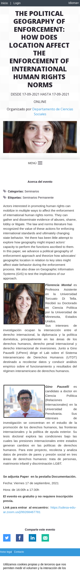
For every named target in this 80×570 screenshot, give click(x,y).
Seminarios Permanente (38, 197)
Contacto (19, 551)
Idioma (73, 3)
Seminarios (32, 191)
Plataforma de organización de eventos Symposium (40, 559)
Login (16, 3)
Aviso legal (6, 551)
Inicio (4, 3)
